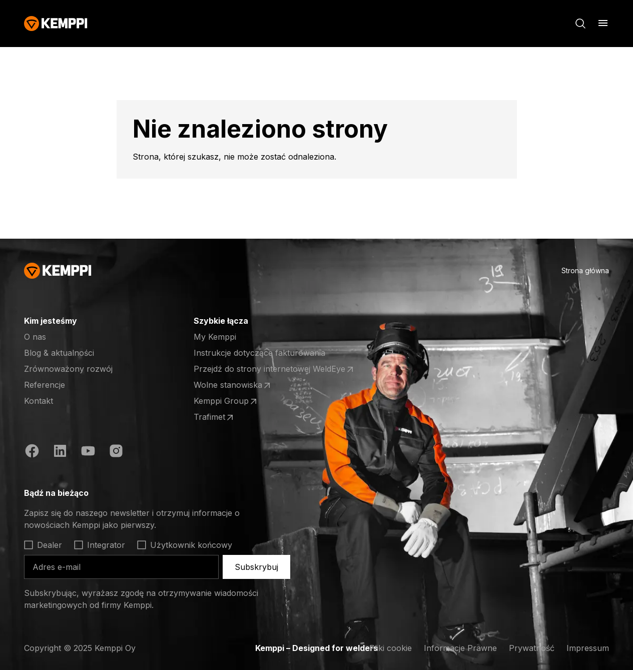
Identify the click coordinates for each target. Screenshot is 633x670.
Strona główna (585, 270)
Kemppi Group (226, 401)
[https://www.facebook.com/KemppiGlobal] (32, 451)
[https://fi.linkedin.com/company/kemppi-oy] (60, 451)
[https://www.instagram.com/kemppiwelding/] (116, 451)
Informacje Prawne (460, 648)
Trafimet (214, 417)
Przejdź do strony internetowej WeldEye (274, 369)
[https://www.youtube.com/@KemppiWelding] (88, 451)
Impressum (587, 648)
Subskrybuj (256, 567)
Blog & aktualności (59, 353)
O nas (35, 337)
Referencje (44, 385)
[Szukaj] (580, 24)
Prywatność (531, 648)
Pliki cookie (390, 648)
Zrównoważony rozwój (68, 369)
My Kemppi (215, 337)
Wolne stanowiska (233, 385)
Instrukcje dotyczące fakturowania (259, 353)
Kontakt (38, 401)
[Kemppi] (56, 23)
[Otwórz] (603, 23)
